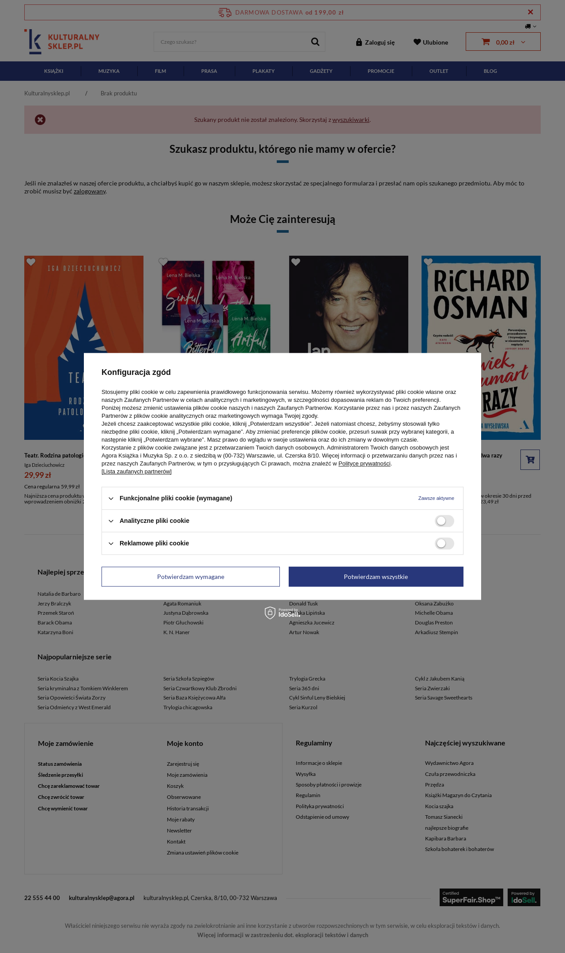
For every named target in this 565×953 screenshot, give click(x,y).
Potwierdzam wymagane (190, 576)
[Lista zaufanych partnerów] (137, 471)
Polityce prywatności (365, 463)
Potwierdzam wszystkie (376, 576)
